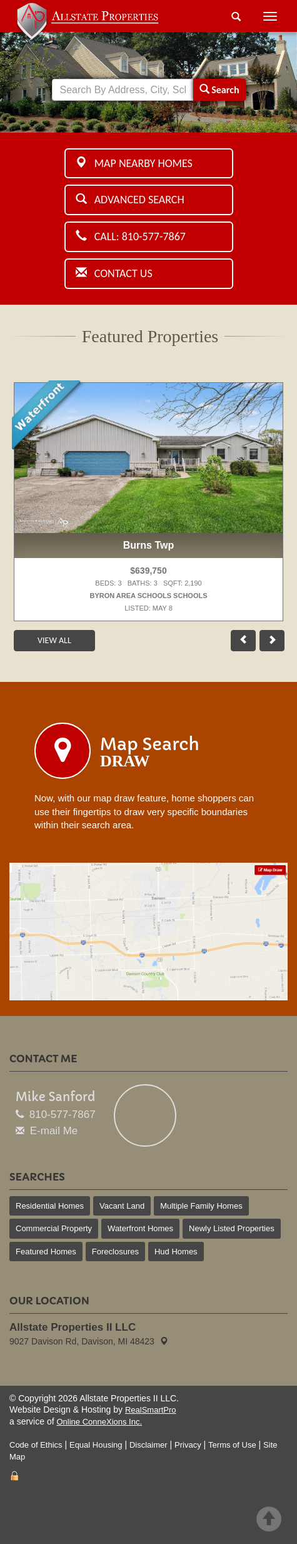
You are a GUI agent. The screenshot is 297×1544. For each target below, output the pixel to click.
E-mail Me (54, 1131)
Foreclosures (115, 1251)
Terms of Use (232, 1445)
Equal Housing (96, 1445)
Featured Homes (46, 1251)
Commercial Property (54, 1228)
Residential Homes (50, 1206)
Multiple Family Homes (201, 1206)
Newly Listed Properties (231, 1228)
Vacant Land (121, 1206)
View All (54, 640)
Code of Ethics (36, 1445)
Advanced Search (130, 199)
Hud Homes (176, 1251)
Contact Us (114, 273)
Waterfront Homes (140, 1228)
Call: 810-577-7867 (131, 236)
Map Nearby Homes (134, 163)
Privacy (187, 1445)
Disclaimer (148, 1445)
